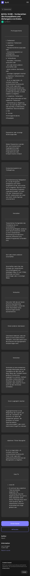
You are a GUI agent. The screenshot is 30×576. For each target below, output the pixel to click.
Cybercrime (6, 9)
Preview (15, 529)
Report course (5, 550)
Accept (24, 572)
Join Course (15, 523)
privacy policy (6, 568)
